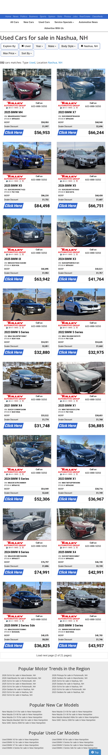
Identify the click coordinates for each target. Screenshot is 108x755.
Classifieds (97, 16)
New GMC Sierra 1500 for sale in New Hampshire (73, 720)
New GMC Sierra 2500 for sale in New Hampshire (24, 723)
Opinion (52, 16)
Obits (60, 16)
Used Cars (44, 22)
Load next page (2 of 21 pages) (54, 655)
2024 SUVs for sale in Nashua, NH (67, 686)
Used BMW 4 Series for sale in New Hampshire (22, 748)
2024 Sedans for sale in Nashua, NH (18, 689)
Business (33, 16)
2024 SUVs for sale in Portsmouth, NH (19, 686)
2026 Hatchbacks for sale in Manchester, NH (21, 678)
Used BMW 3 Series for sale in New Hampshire (72, 742)
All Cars (14, 22)
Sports (43, 16)
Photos (67, 16)
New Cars (29, 22)
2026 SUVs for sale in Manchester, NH (19, 675)
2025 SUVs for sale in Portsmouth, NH (19, 681)
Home (8, 16)
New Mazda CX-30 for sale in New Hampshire (72, 714)
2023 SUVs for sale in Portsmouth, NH (69, 689)
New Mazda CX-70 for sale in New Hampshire (22, 717)
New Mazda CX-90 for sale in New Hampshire (22, 714)
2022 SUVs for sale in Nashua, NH (17, 695)
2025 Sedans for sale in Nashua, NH (68, 684)
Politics (23, 16)
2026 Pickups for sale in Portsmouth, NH (69, 675)
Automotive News (88, 22)
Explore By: (9, 46)
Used (26, 46)
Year (39, 46)
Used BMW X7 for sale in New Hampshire (20, 745)
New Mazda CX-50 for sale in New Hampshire (72, 712)
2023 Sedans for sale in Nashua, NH (68, 692)
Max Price (9, 53)
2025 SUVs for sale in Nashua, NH (67, 681)
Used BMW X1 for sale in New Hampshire (20, 742)
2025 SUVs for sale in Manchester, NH (19, 684)
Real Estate (85, 16)
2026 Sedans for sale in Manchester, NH (69, 678)
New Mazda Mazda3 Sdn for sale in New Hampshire (25, 720)
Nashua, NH (89, 46)
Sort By (27, 53)
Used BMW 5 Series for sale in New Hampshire (72, 745)
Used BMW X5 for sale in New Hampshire (70, 739)
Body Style (68, 46)
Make (52, 46)
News (15, 16)
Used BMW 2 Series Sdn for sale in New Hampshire (74, 748)
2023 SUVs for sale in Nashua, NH (17, 692)
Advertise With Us (54, 28)
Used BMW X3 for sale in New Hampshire (20, 739)
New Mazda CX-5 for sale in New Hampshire (21, 712)
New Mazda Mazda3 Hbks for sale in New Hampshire (75, 717)
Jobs (75, 16)
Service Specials (64, 22)
